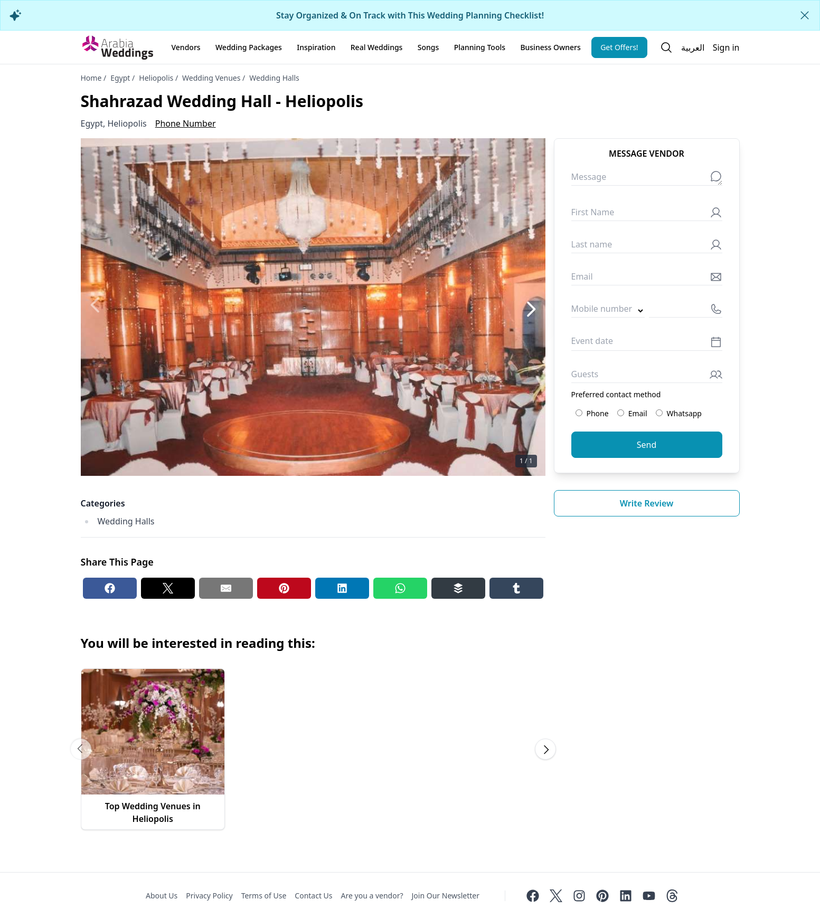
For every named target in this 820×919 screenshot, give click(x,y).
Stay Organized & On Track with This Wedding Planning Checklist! (410, 15)
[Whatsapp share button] (400, 588)
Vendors (186, 47)
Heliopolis (156, 78)
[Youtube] (649, 895)
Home (91, 78)
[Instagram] (579, 895)
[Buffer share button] (458, 588)
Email (632, 413)
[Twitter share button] (168, 588)
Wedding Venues (211, 78)
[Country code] (608, 311)
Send (647, 445)
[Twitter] (556, 895)
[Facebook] (532, 895)
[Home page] (118, 47)
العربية (692, 47)
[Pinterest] (602, 895)
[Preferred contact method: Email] (620, 412)
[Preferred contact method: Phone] (579, 412)
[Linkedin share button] (342, 588)
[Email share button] (226, 588)
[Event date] (646, 344)
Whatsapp (679, 413)
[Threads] (672, 895)
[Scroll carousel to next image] (545, 749)
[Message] (646, 179)
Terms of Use (264, 896)
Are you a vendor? (372, 896)
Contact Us (313, 896)
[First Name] (646, 214)
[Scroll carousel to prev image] (80, 749)
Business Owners (550, 47)
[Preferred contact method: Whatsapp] (659, 412)
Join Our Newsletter (445, 896)
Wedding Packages (248, 47)
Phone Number (185, 123)
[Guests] (646, 376)
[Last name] (646, 246)
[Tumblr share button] (516, 588)
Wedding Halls (274, 78)
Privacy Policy (209, 896)
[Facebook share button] (110, 588)
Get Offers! (619, 47)
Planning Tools (479, 47)
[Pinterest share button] (284, 588)
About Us (161, 896)
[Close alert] (804, 15)
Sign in (726, 47)
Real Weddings (377, 47)
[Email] (646, 278)
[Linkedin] (625, 895)
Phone (592, 413)
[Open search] (666, 47)
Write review (647, 503)
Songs (428, 47)
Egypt (120, 78)
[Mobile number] (685, 311)
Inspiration (316, 47)
